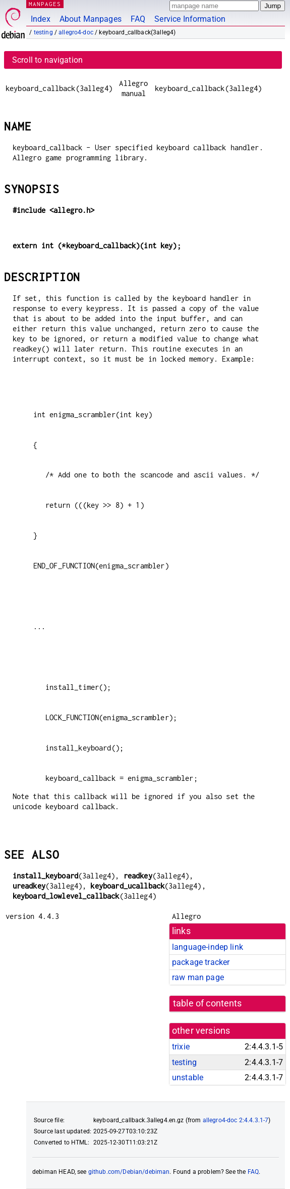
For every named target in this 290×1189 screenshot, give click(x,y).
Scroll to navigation (47, 60)
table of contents (207, 1003)
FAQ (138, 19)
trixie (181, 1046)
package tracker (200, 962)
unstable (187, 1077)
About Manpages (91, 19)
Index (40, 19)
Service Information (189, 19)
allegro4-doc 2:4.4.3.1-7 (236, 1120)
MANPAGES (45, 4)
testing (43, 32)
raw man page (198, 977)
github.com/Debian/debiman (129, 1171)
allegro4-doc (76, 32)
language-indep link (207, 947)
